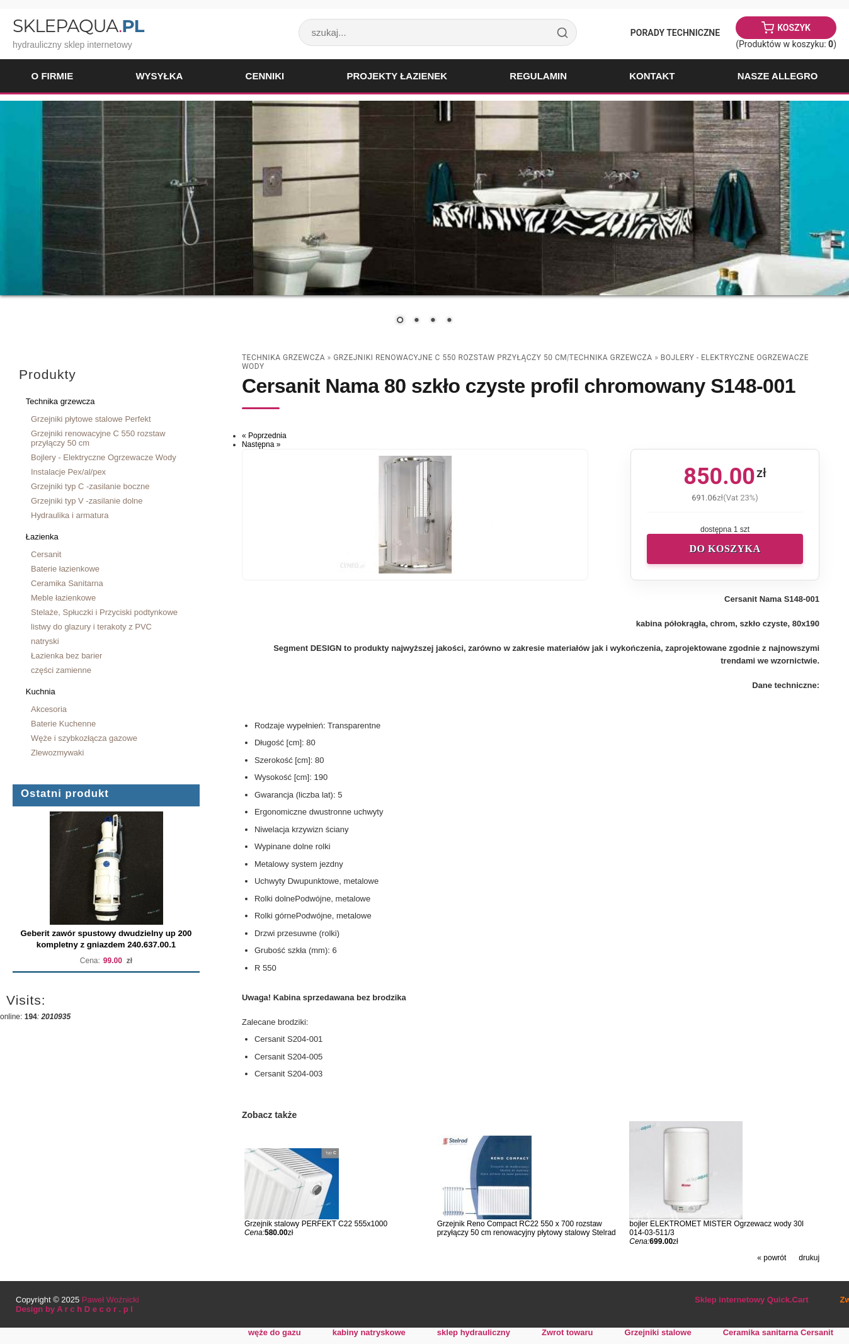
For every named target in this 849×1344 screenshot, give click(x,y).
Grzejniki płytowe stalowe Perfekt (91, 419)
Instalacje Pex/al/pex (68, 472)
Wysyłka (159, 76)
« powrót (771, 1257)
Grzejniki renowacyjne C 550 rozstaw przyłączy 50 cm (98, 438)
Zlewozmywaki (57, 752)
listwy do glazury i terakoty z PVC (91, 626)
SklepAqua (78, 26)
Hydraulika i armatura (69, 515)
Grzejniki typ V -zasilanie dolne (87, 500)
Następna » (261, 444)
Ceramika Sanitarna (67, 583)
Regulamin (538, 76)
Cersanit (46, 554)
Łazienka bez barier (66, 655)
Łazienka (42, 536)
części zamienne (61, 670)
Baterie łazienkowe (65, 568)
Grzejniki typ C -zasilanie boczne (90, 486)
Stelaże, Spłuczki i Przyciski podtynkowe (104, 612)
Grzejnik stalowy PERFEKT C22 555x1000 (315, 1223)
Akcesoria (49, 709)
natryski (45, 641)
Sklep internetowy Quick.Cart (751, 1299)
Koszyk (794, 28)
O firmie (52, 76)
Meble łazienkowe (63, 597)
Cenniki (265, 76)
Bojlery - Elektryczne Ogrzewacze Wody (103, 457)
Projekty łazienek (396, 76)
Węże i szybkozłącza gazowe (84, 738)
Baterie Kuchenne (63, 723)
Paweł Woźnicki (110, 1299)
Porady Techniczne (675, 33)
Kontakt (652, 76)
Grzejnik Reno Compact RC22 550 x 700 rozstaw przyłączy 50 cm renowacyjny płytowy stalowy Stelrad (526, 1228)
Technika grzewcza (60, 401)
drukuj (809, 1257)
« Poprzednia (264, 435)
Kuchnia (40, 691)
